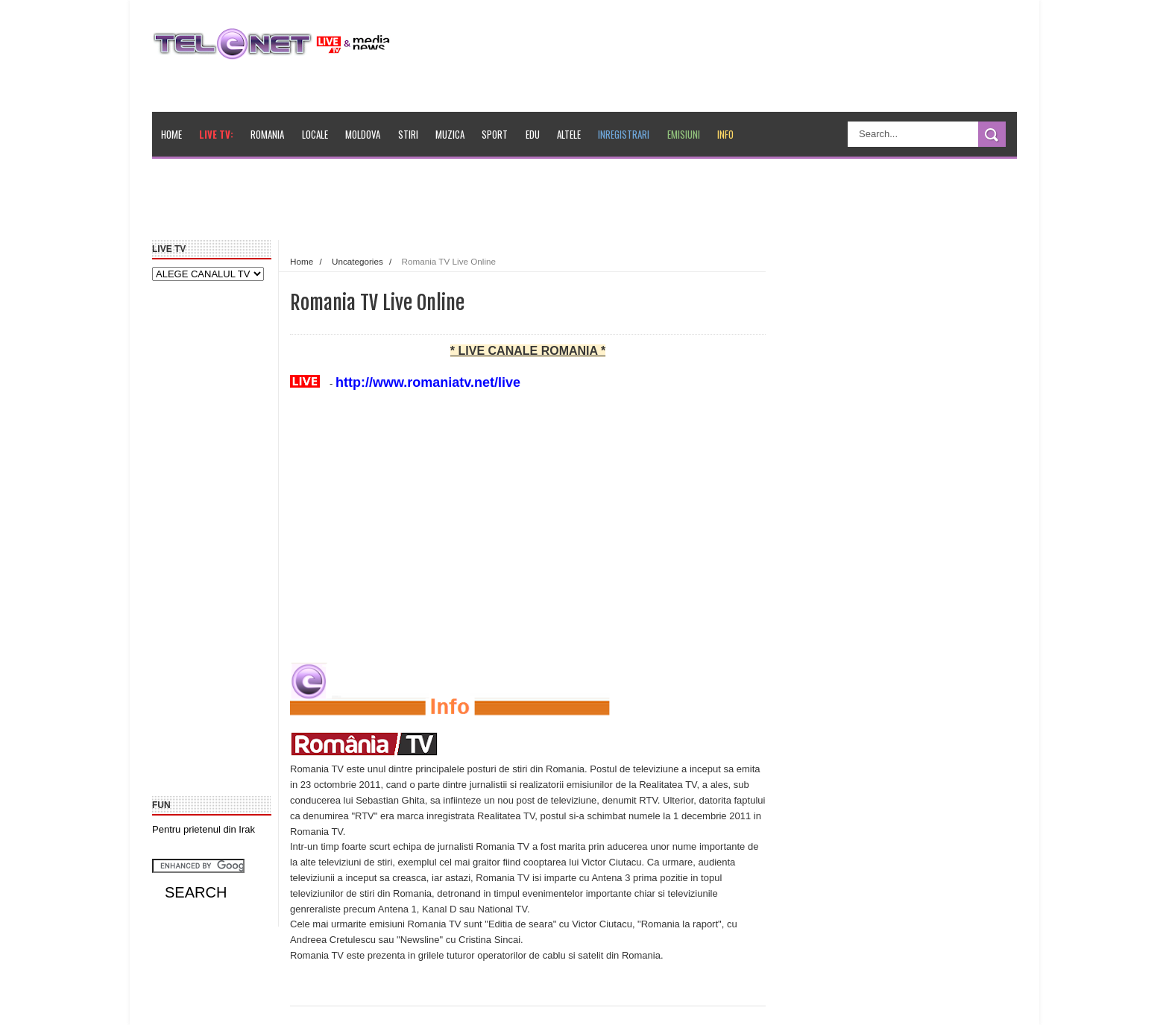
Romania (267, 134)
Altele (569, 134)
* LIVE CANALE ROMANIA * (527, 350)
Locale (315, 134)
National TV (503, 909)
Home (171, 134)
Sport (495, 134)
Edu (533, 134)
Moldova (362, 134)
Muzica (449, 134)
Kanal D (439, 909)
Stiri (408, 134)
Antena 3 (610, 877)
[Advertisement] (495, 204)
